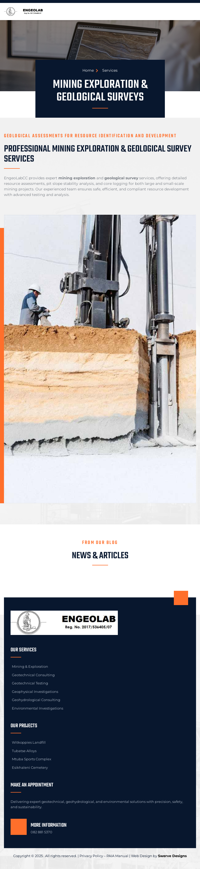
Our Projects (24, 726)
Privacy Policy (91, 856)
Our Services (23, 650)
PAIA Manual (117, 856)
